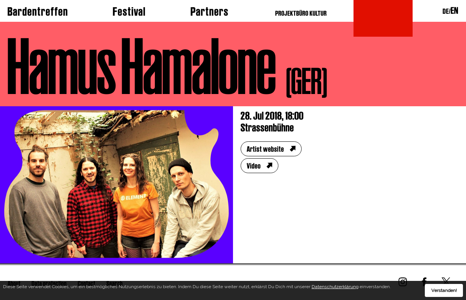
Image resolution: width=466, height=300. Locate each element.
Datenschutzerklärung (335, 286)
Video (254, 165)
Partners (210, 11)
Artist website (265, 149)
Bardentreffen (38, 11)
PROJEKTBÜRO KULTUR (301, 13)
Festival (129, 11)
